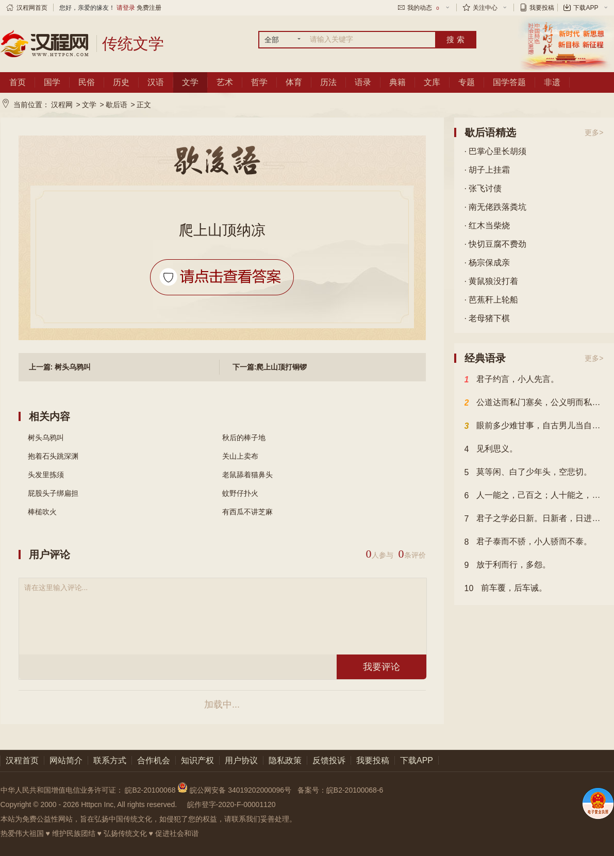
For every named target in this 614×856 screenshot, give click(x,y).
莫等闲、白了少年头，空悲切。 (528, 472)
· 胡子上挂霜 (487, 169)
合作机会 (153, 760)
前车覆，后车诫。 (505, 588)
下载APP (585, 7)
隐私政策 (285, 760)
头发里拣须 (46, 475)
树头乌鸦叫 (46, 437)
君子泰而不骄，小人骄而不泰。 (528, 542)
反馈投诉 (328, 760)
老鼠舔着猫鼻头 (247, 475)
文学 (190, 82)
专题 (466, 82)
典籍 (397, 82)
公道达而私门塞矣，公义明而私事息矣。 (534, 403)
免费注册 (149, 7)
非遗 (552, 82)
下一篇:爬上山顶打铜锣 (270, 367)
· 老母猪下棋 (487, 318)
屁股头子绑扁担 (53, 493)
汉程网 (62, 104)
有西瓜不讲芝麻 (247, 512)
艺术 (225, 82)
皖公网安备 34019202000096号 (235, 790)
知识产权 (197, 760)
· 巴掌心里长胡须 (495, 151)
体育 (294, 82)
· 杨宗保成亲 (487, 262)
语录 (363, 82)
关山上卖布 (240, 456)
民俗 (86, 82)
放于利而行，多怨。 (507, 565)
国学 (52, 82)
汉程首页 (22, 760)
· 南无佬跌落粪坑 (495, 207)
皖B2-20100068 (150, 790)
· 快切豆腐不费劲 (495, 244)
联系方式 (109, 760)
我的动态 (423, 7)
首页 (17, 82)
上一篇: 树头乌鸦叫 (60, 367)
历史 (121, 82)
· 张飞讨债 (483, 188)
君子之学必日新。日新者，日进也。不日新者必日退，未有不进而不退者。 (534, 519)
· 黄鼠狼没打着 (491, 281)
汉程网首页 (31, 7)
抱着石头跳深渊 (53, 456)
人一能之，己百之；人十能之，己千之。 (534, 496)
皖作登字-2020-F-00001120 (231, 804)
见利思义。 (491, 449)
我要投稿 (541, 7)
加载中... (222, 704)
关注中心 (485, 7)
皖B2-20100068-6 (355, 790)
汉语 (155, 82)
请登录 (126, 7)
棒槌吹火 (42, 512)
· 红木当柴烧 (487, 225)
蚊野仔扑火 (240, 493)
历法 (328, 82)
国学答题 (509, 82)
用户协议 (241, 760)
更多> (594, 132)
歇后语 (116, 104)
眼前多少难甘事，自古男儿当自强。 (534, 426)
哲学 (259, 82)
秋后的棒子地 (243, 437)
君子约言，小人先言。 (511, 380)
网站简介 (65, 760)
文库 (432, 82)
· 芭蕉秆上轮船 (491, 299)
